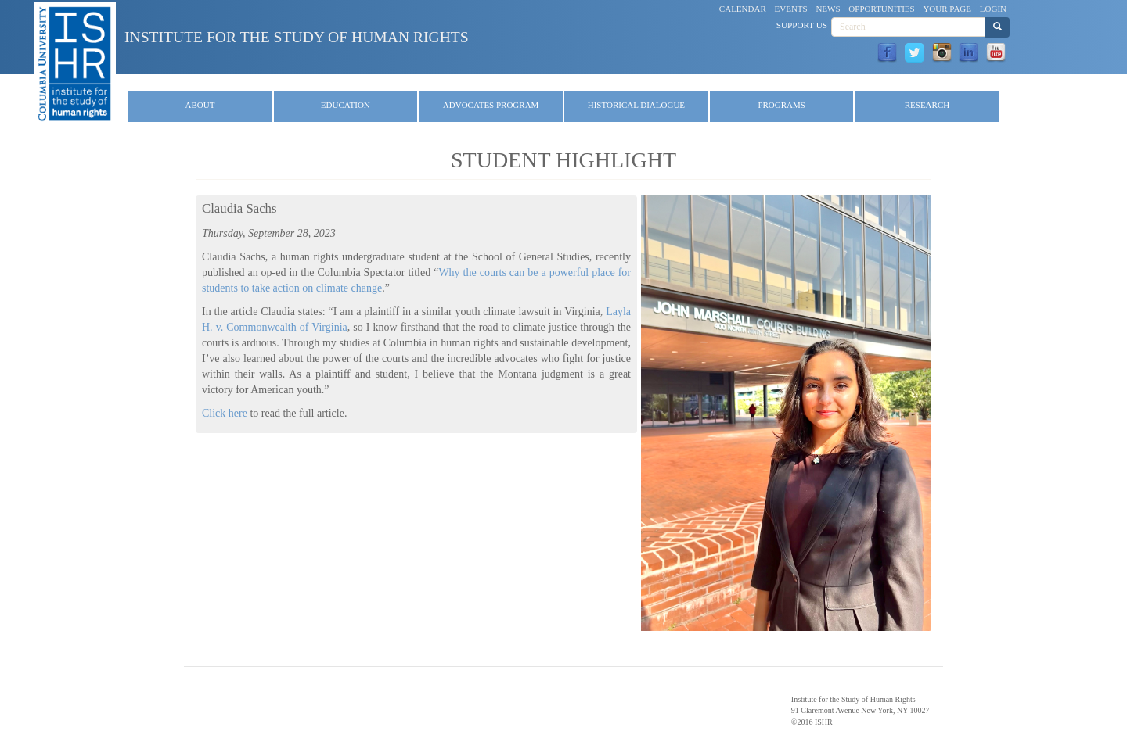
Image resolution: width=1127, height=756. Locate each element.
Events (791, 8)
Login (993, 8)
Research (927, 104)
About (200, 104)
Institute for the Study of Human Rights (296, 37)
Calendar (742, 8)
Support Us (801, 25)
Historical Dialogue (636, 104)
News (828, 8)
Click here (224, 413)
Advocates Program (491, 104)
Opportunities (881, 8)
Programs (781, 104)
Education (345, 104)
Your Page (947, 8)
